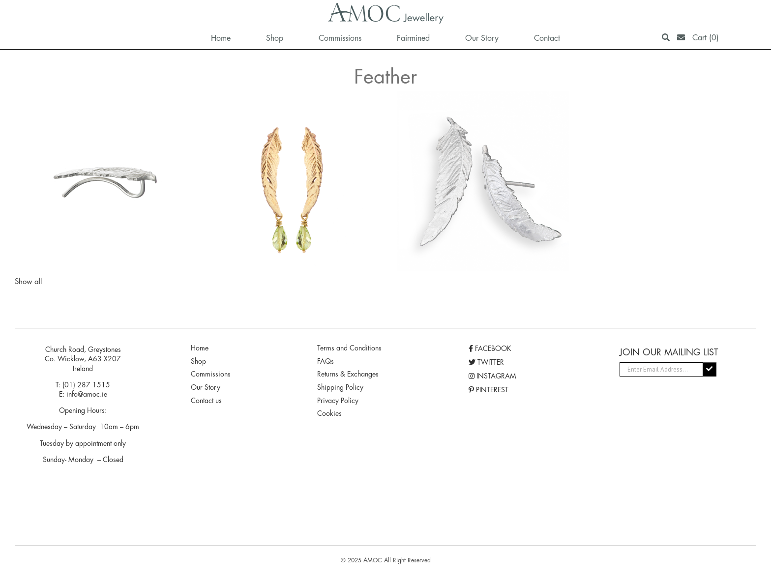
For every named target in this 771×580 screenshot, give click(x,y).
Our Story (205, 387)
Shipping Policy (340, 387)
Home (199, 348)
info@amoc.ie (86, 394)
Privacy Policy (337, 400)
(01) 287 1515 (86, 384)
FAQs (325, 361)
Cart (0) (705, 37)
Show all (28, 281)
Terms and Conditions (349, 348)
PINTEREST (488, 389)
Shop (198, 361)
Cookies (329, 413)
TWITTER (486, 362)
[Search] (666, 37)
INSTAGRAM (492, 376)
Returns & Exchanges (348, 374)
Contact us (206, 400)
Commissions (211, 374)
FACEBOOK (490, 348)
